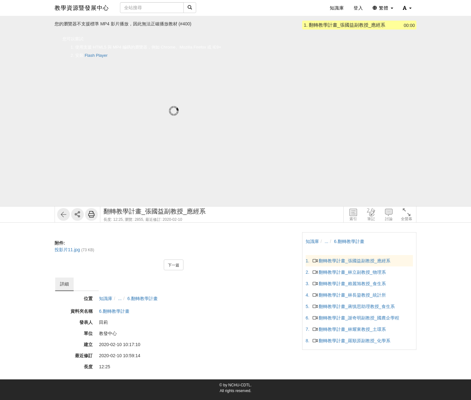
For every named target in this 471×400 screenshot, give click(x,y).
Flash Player (96, 55)
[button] (407, 8)
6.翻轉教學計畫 (142, 298)
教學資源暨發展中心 (82, 8)
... (120, 298)
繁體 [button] (383, 7)
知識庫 (105, 298)
